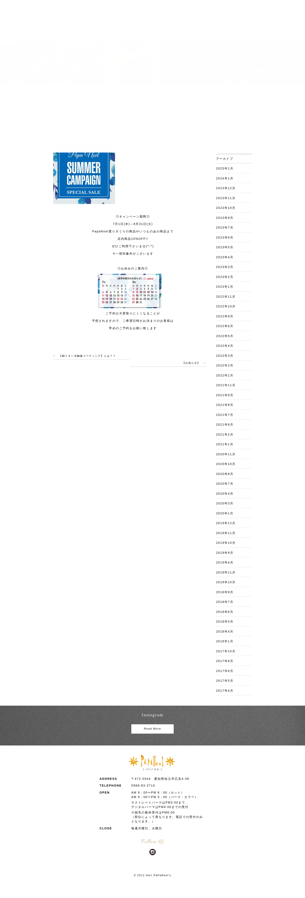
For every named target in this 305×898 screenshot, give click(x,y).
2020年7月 (224, 483)
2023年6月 (224, 237)
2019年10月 (226, 542)
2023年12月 (226, 188)
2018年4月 (224, 631)
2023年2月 (224, 277)
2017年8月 (224, 661)
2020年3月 (224, 503)
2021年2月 (224, 434)
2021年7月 (224, 414)
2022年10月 (226, 306)
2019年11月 (226, 533)
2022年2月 (224, 365)
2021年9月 (224, 395)
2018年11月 (226, 572)
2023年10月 (226, 208)
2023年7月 (224, 227)
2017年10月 (226, 651)
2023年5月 (224, 247)
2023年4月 (224, 257)
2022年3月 (224, 355)
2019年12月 (226, 523)
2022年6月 (224, 326)
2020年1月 (224, 513)
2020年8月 (224, 474)
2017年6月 (224, 671)
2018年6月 (224, 611)
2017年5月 (224, 680)
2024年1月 (224, 178)
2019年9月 (224, 552)
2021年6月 (224, 424)
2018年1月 (224, 641)
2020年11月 (226, 454)
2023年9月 (224, 217)
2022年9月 (224, 316)
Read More (152, 728)
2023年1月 (224, 286)
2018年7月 (224, 602)
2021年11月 (226, 385)
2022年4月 (224, 345)
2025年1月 (224, 168)
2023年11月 (226, 198)
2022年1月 (224, 375)
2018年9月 (224, 592)
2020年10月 (226, 464)
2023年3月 (224, 267)
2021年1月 (224, 444)
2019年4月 (224, 562)
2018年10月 (226, 582)
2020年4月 (224, 493)
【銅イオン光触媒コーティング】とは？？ (87, 355)
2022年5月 (224, 336)
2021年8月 (224, 405)
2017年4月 (224, 690)
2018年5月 (224, 621)
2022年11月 (226, 296)
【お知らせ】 (191, 362)
